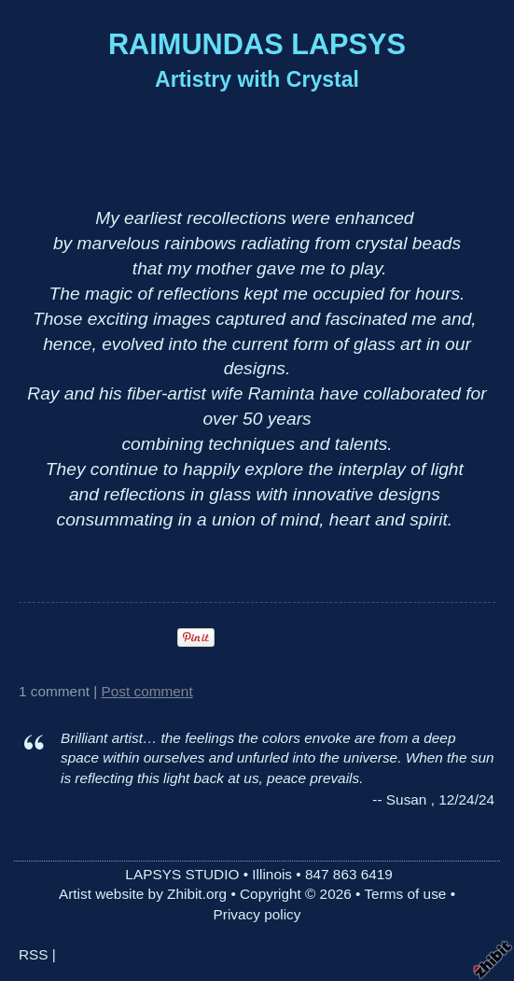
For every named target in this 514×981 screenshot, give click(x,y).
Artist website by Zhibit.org (143, 894)
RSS (34, 954)
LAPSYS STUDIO (182, 874)
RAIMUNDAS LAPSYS (257, 44)
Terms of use (405, 894)
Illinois (272, 874)
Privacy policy (257, 914)
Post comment (147, 691)
